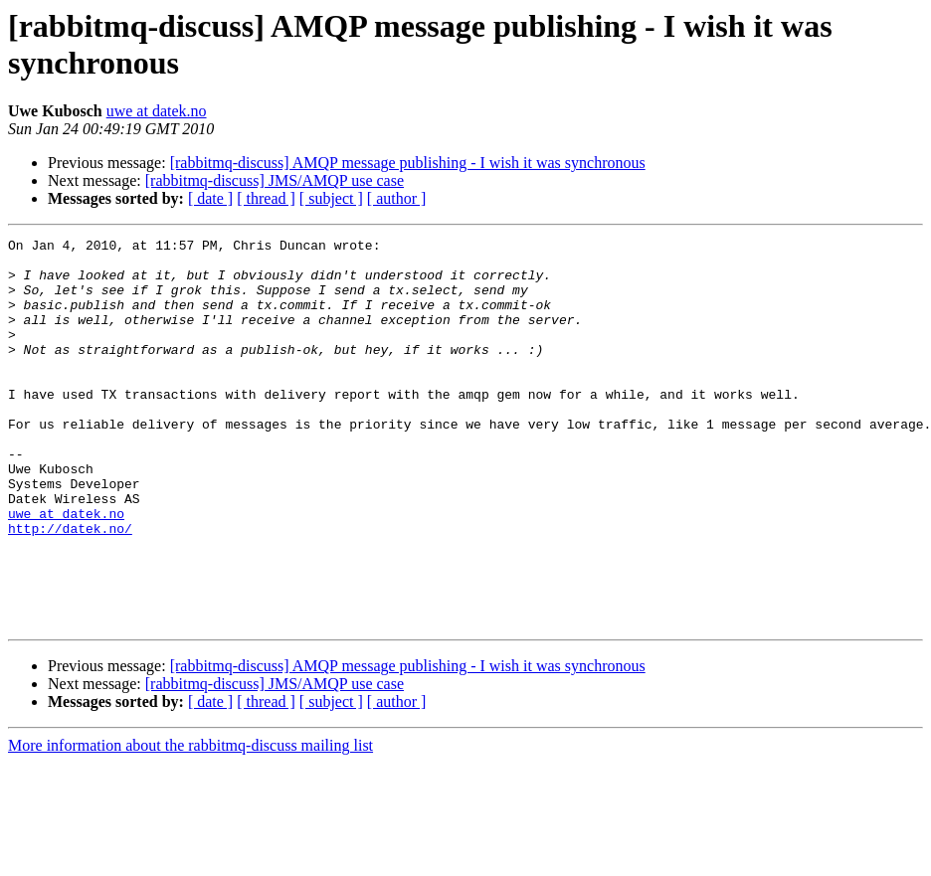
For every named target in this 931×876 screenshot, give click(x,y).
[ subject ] (331, 198)
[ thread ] (266, 198)
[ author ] (397, 198)
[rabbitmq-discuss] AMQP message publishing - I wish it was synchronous (408, 162)
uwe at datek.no (156, 110)
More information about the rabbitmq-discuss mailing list (190, 822)
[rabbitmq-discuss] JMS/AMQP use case (274, 180)
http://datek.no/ (70, 588)
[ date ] (210, 198)
